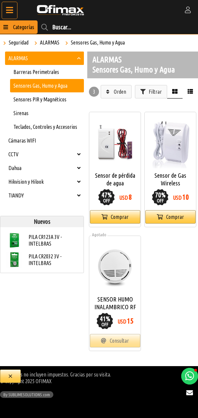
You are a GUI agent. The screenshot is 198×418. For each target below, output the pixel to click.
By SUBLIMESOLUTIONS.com (26, 394)
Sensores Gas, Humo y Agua (98, 42)
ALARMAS (49, 42)
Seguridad (19, 42)
